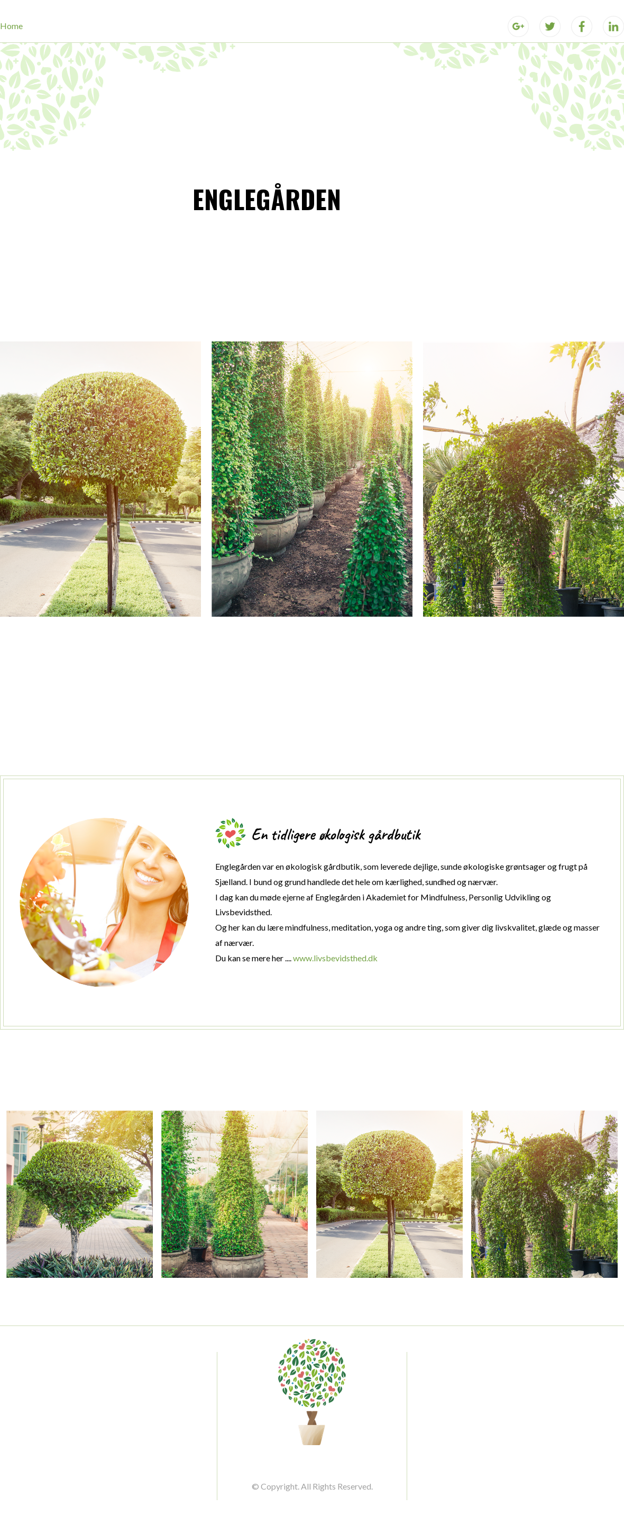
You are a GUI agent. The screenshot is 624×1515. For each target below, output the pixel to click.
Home (11, 26)
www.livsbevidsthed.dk (335, 958)
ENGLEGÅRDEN (266, 199)
